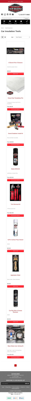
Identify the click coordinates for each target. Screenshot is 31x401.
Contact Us (23, 387)
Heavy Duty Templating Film (15, 98)
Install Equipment (8, 28)
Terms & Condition (15, 387)
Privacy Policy (8, 387)
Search (26, 18)
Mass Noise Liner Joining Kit (15, 346)
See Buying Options (15, 109)
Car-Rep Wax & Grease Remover (15, 311)
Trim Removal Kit (15, 204)
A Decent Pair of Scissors (15, 62)
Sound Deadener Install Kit (15, 133)
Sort (12, 37)
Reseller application (15, 388)
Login (3, 387)
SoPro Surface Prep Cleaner (15, 239)
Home (2, 28)
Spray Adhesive (15, 169)
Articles (27, 387)
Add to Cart (15, 73)
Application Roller (15, 275)
